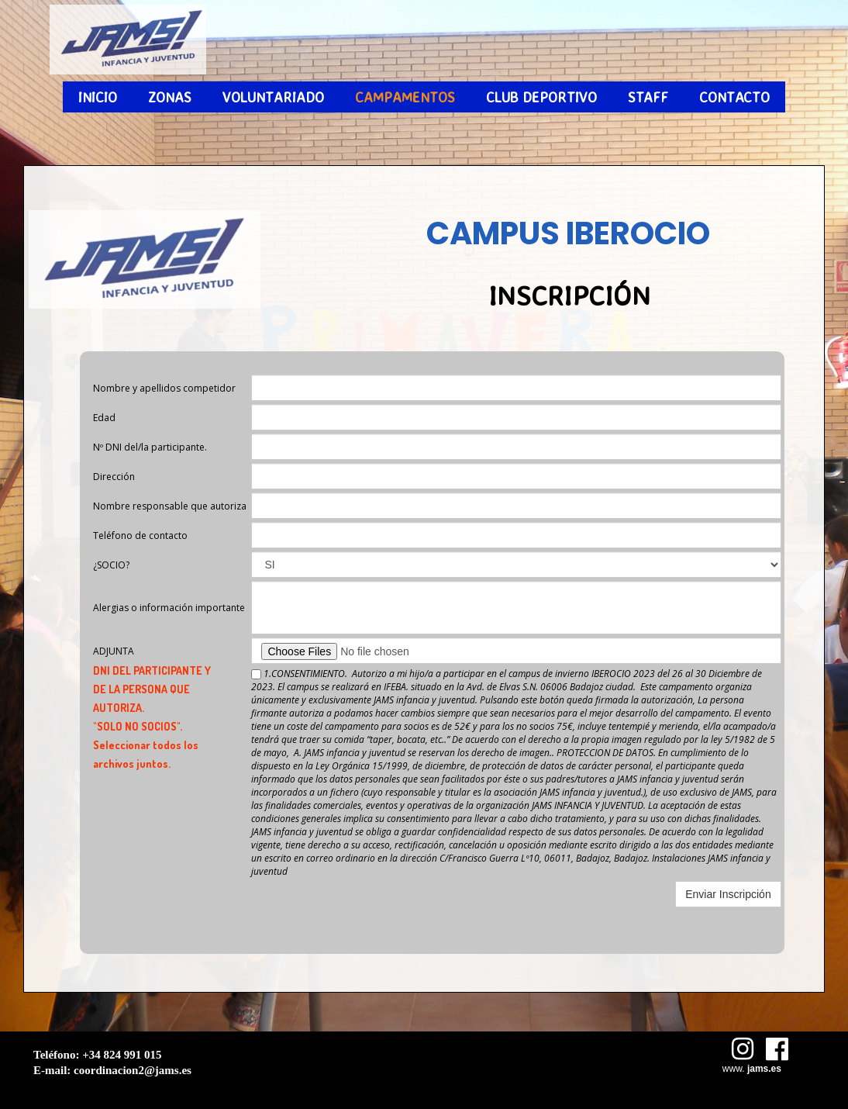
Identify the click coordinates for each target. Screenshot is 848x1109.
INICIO (97, 96)
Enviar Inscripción (728, 894)
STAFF (648, 96)
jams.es (764, 1068)
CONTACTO (734, 96)
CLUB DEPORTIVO (541, 96)
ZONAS (169, 96)
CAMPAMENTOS (405, 96)
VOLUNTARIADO (273, 96)
